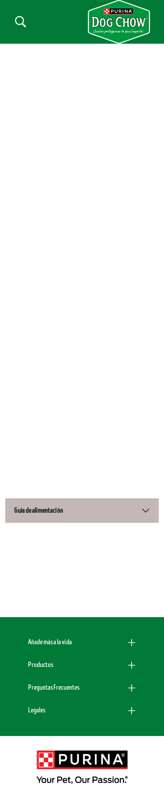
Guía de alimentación (38, 510)
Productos (40, 664)
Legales (36, 710)
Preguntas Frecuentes (53, 687)
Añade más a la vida (50, 642)
